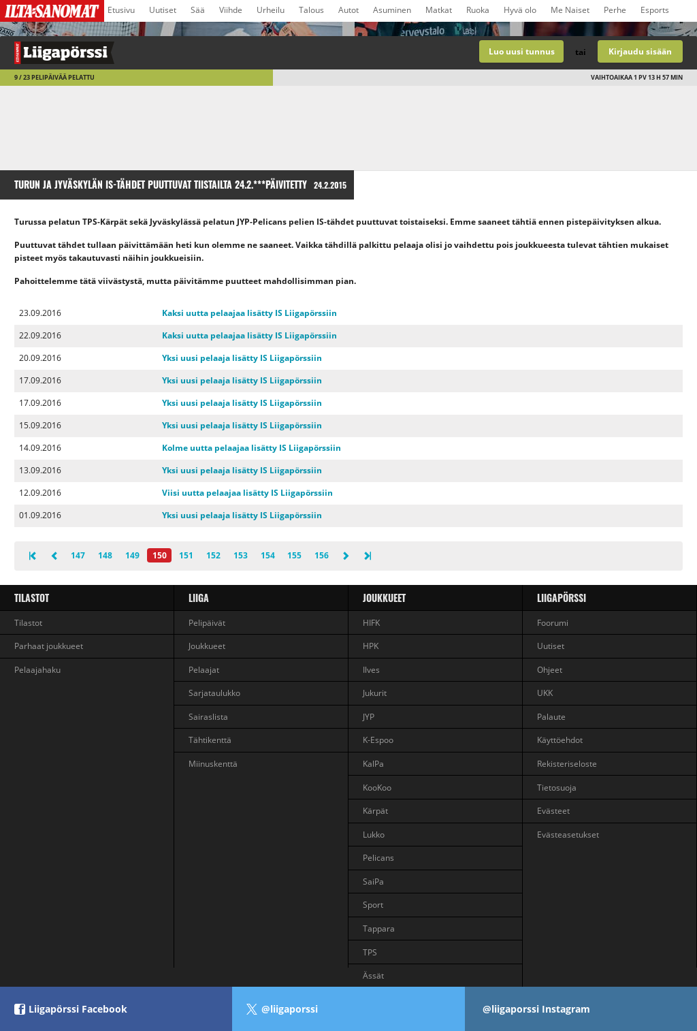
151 (186, 555)
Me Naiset (570, 10)
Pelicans (378, 857)
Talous (311, 10)
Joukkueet (207, 646)
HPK (370, 646)
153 (240, 555)
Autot (348, 10)
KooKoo (377, 787)
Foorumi (552, 623)
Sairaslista (208, 717)
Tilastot (31, 597)
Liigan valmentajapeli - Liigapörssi (174, 53)
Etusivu (121, 10)
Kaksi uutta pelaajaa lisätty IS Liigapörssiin (249, 313)
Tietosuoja (557, 787)
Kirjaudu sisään (640, 51)
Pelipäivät (207, 623)
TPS (370, 952)
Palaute (551, 717)
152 (213, 555)
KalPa (373, 764)
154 (268, 555)
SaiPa (373, 881)
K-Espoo (378, 740)
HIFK (371, 623)
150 (159, 555)
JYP (368, 717)
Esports (655, 10)
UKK (545, 693)
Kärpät (375, 810)
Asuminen (392, 10)
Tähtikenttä (210, 740)
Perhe (615, 10)
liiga (199, 597)
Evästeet (553, 810)
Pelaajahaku (37, 670)
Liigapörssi (561, 597)
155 (294, 555)
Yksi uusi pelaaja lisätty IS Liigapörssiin (242, 358)
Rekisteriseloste (567, 764)
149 (132, 555)
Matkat (438, 10)
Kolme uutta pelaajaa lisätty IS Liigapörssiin (251, 448)
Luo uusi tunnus (522, 51)
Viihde (230, 10)
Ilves (371, 670)
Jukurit (375, 693)
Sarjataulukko (214, 693)
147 (78, 555)
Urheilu (271, 10)
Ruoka (477, 10)
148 (105, 555)
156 (321, 555)
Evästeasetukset (568, 834)
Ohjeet (549, 670)
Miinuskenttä (213, 764)
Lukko (374, 834)
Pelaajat (204, 670)
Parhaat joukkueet (48, 646)
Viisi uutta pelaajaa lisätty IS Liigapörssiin (247, 492)
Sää (198, 10)
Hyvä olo (520, 10)
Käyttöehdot (560, 740)
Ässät (373, 975)
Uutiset (162, 10)
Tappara (379, 928)
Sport (373, 904)
